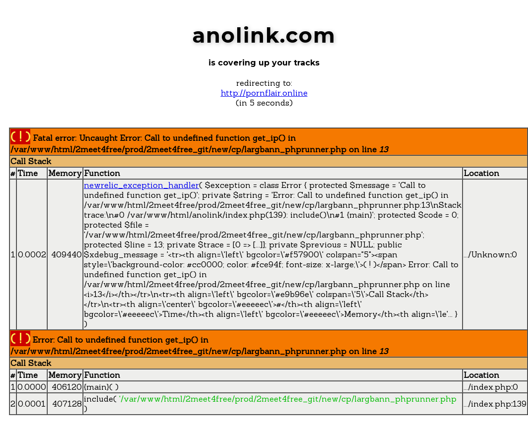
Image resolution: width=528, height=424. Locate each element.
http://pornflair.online (264, 93)
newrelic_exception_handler (141, 185)
